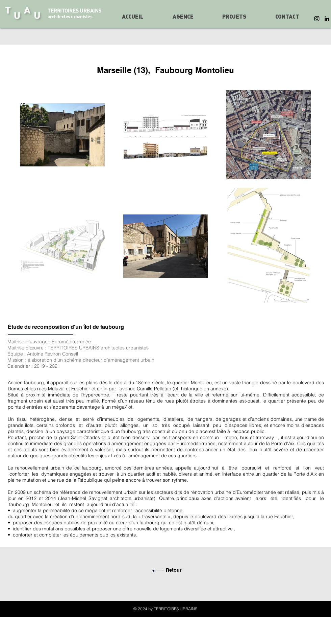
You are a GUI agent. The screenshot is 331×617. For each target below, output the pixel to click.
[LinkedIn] (327, 18)
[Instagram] (316, 18)
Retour (173, 570)
